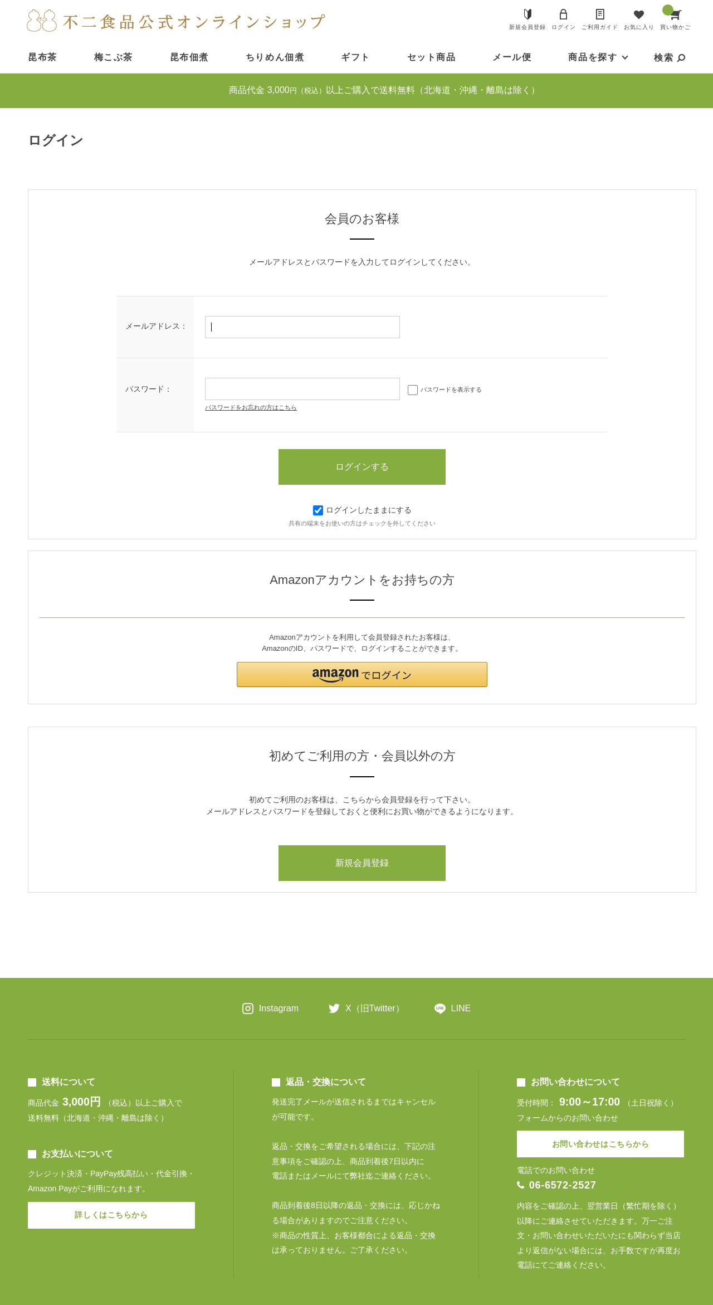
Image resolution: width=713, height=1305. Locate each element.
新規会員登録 (527, 27)
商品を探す (592, 57)
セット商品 (431, 57)
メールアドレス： (156, 326)
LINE (461, 1008)
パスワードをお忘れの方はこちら (251, 407)
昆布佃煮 (189, 57)
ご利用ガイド (600, 27)
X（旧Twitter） (374, 1008)
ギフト (355, 57)
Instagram (279, 1008)
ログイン (563, 27)
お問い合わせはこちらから (600, 1144)
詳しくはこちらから (111, 1214)
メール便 (511, 57)
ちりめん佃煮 (275, 57)
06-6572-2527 (563, 1185)
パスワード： (148, 388)
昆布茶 (42, 57)
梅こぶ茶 (113, 57)
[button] (362, 674)
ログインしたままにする (362, 509)
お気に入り (639, 27)
